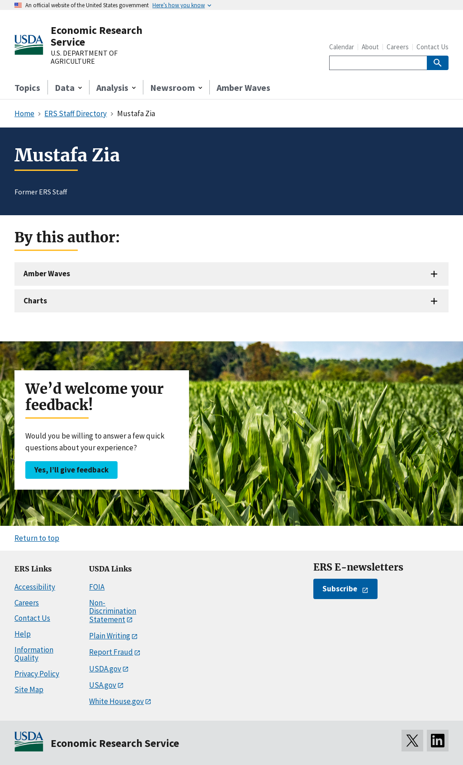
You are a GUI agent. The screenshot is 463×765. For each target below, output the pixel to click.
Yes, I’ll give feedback (71, 470)
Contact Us (432, 47)
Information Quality (33, 654)
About (370, 47)
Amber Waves (243, 87)
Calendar (341, 47)
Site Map (28, 689)
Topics (27, 87)
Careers (398, 47)
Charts (35, 301)
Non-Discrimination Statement (112, 611)
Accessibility (34, 587)
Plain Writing (109, 636)
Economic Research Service (96, 36)
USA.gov (102, 685)
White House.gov (116, 701)
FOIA (96, 587)
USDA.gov (105, 669)
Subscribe (339, 589)
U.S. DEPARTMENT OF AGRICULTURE (84, 57)
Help (22, 634)
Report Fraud (111, 652)
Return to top (36, 538)
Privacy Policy (36, 674)
